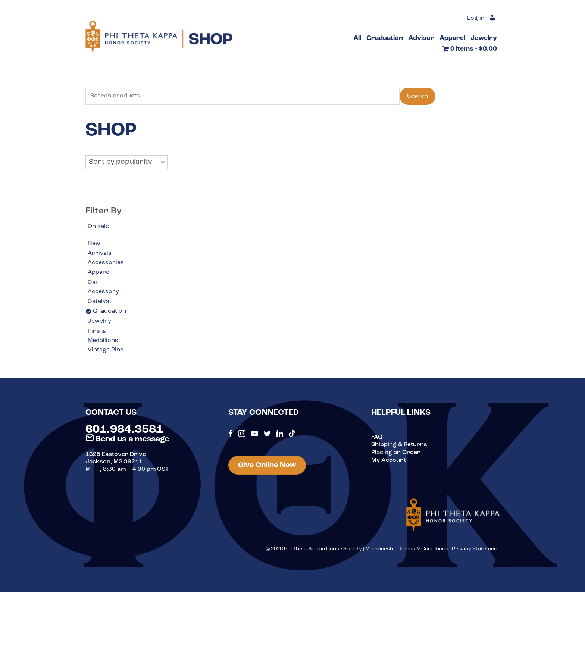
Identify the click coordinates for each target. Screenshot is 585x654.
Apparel (99, 273)
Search (417, 96)
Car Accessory (103, 287)
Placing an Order (395, 453)
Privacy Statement (476, 550)
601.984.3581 (124, 430)
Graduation (109, 312)
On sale (98, 226)
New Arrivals (100, 249)
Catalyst (100, 302)
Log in (476, 19)
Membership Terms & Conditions (406, 550)
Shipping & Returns (399, 445)
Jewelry (99, 322)
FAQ (376, 438)
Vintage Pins (105, 351)
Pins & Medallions (103, 337)
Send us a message (127, 440)
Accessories (106, 263)
